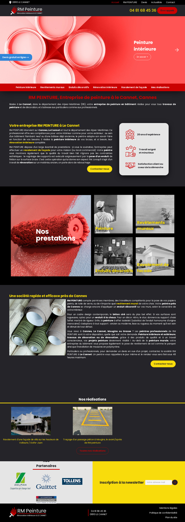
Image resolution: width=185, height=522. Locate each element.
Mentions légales (168, 508)
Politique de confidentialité (163, 512)
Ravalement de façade (134, 87)
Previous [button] (8, 49)
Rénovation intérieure (105, 87)
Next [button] (176, 49)
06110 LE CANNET (19, 2)
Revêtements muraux (52, 87)
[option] (92, 50)
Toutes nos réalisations (93, 450)
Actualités (156, 2)
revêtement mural (127, 303)
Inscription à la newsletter (122, 482)
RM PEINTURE (130, 2)
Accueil (115, 2)
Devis (144, 2)
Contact (170, 2)
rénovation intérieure (21, 142)
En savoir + (142, 56)
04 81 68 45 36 (143, 10)
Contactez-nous (99, 169)
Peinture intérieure (26, 87)
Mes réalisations (160, 87)
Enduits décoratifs (79, 87)
